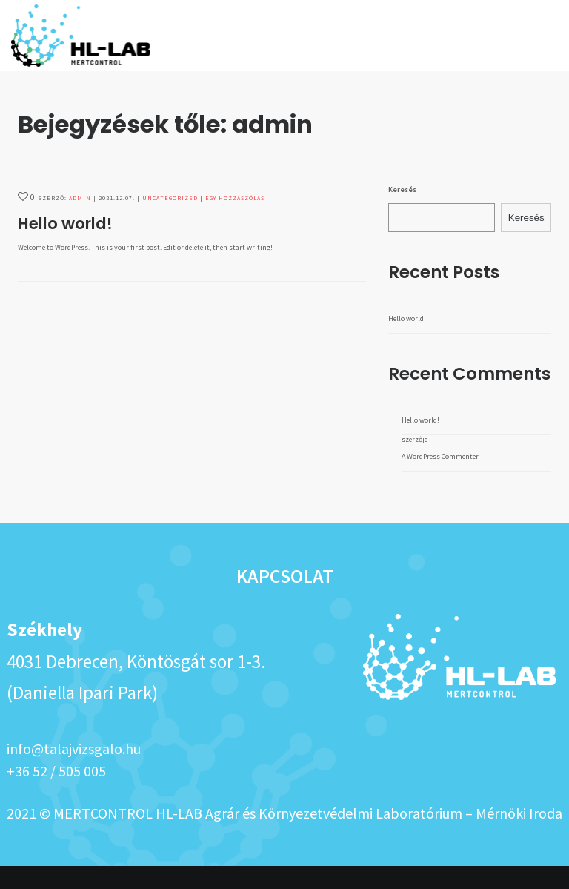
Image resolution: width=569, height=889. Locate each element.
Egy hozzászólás (234, 221)
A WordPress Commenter (440, 479)
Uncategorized (170, 221)
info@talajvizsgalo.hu (74, 771)
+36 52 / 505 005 (56, 793)
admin (80, 221)
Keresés (402, 212)
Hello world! (65, 246)
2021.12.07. (117, 221)
